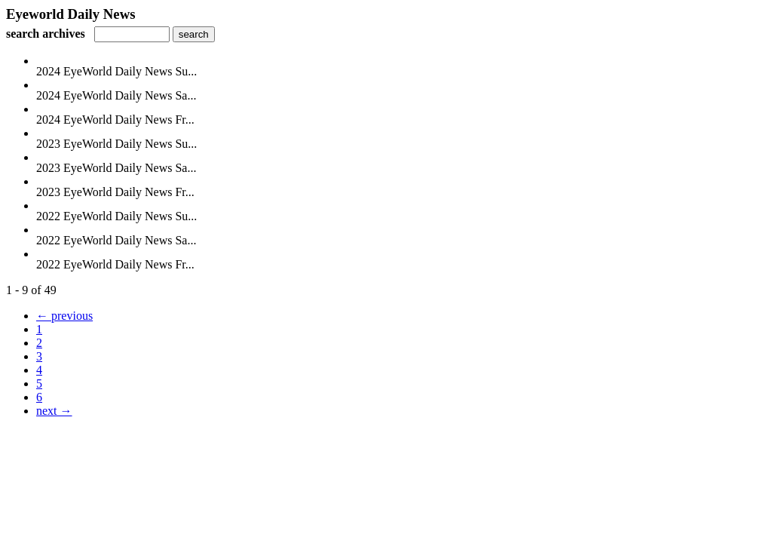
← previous (64, 315)
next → (54, 410)
